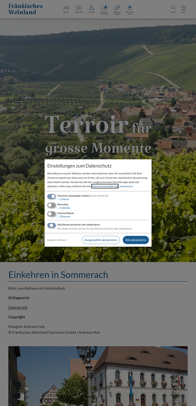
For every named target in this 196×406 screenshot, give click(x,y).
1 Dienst (63, 199)
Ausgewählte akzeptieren (100, 240)
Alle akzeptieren (135, 240)
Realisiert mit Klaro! (56, 240)
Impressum (126, 186)
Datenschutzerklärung (105, 186)
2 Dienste (63, 207)
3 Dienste (63, 216)
